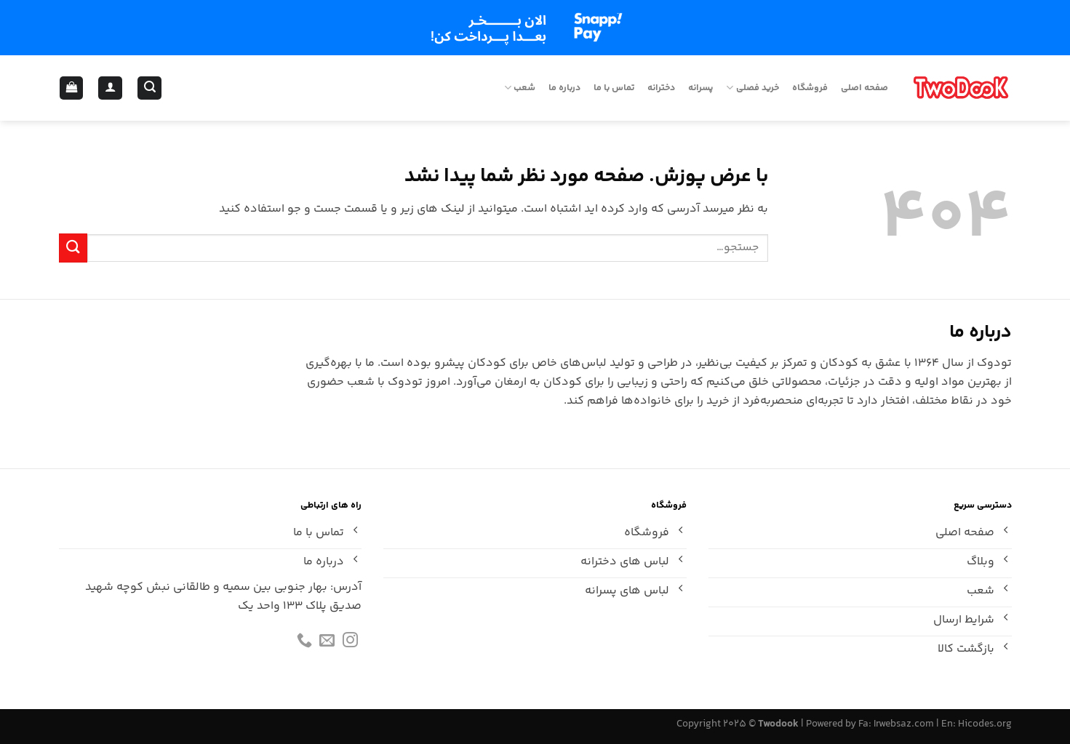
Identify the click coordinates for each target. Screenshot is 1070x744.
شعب (519, 88)
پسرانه (700, 88)
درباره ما (564, 88)
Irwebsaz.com (904, 724)
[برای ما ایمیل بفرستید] (327, 643)
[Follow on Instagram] (350, 643)
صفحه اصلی (864, 88)
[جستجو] (149, 88)
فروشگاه (810, 88)
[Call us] (304, 643)
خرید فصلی (752, 88)
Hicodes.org (985, 724)
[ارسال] (73, 247)
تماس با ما (614, 88)
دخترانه (661, 88)
